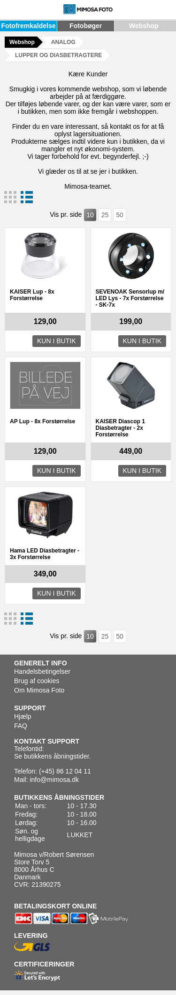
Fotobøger (85, 25)
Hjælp (22, 716)
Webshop (144, 25)
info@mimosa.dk (54, 779)
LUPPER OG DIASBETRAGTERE (58, 55)
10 (90, 215)
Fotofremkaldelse (28, 25)
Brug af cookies (37, 681)
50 (119, 215)
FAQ (20, 726)
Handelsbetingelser (42, 671)
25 (105, 215)
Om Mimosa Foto (39, 690)
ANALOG (63, 42)
